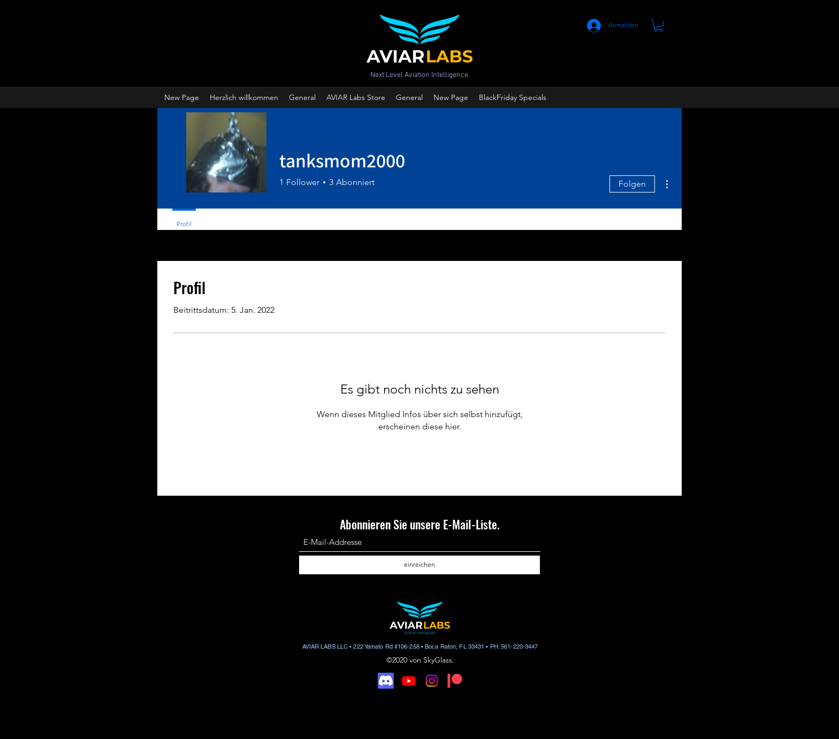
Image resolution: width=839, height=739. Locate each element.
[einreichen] (419, 565)
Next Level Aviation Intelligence (419, 75)
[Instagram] (432, 681)
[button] (658, 25)
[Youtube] (409, 681)
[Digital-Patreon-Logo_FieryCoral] (455, 681)
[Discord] (386, 681)
